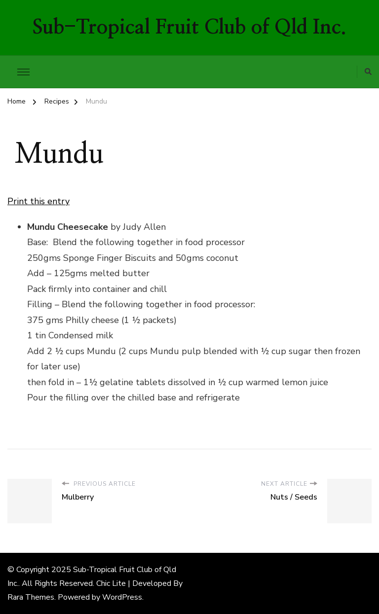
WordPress (122, 597)
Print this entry (38, 201)
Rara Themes (30, 597)
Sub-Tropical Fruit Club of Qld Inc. (189, 27)
